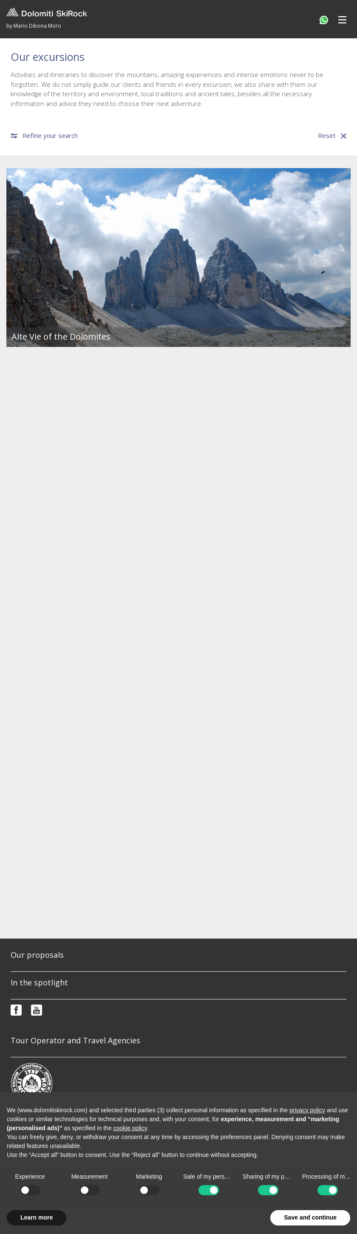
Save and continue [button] (310, 1217)
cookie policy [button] (130, 1128)
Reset (332, 136)
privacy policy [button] (307, 1110)
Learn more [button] (36, 1217)
